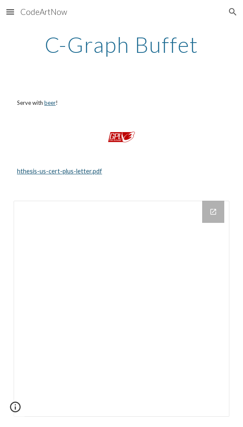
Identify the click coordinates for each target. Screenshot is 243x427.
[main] (121, 44)
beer (50, 102)
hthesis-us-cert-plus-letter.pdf (59, 171)
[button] (10, 11)
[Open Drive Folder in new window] (213, 212)
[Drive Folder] (121, 309)
